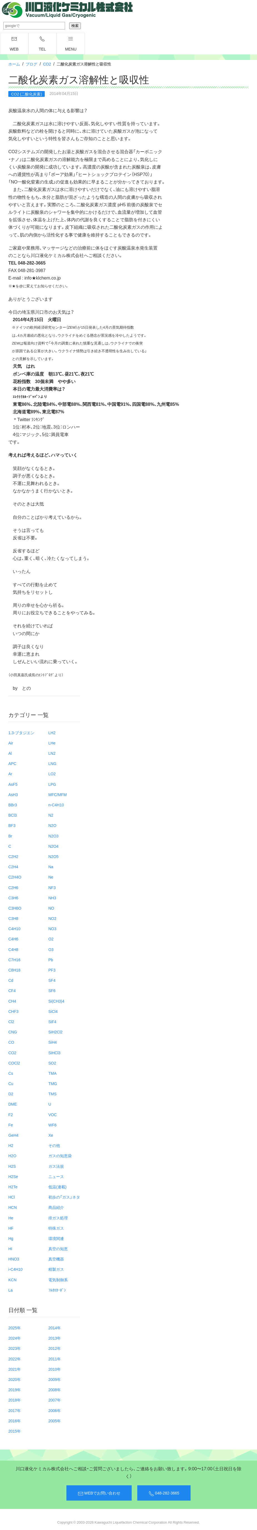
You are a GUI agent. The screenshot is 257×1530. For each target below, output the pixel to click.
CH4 (12, 1001)
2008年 (54, 1389)
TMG (52, 1083)
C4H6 (13, 939)
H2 (10, 1145)
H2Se (13, 1176)
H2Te (13, 1186)
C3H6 (13, 897)
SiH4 (52, 1042)
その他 (54, 1145)
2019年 (14, 1389)
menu (70, 44)
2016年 (14, 1420)
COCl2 (14, 1063)
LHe (52, 743)
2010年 (54, 1369)
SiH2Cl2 (55, 1032)
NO (51, 908)
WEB (14, 44)
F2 (10, 1114)
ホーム (14, 64)
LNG (52, 763)
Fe (10, 1125)
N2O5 (53, 856)
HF (11, 1228)
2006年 (54, 1410)
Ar (10, 773)
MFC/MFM (57, 794)
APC (12, 763)
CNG (12, 1032)
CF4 (12, 990)
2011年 (54, 1359)
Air (10, 743)
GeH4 (13, 1135)
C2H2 (13, 856)
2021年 (14, 1369)
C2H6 (13, 887)
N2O (52, 825)
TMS (52, 1093)
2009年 (54, 1379)
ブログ (31, 64)
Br (10, 836)
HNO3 (13, 1259)
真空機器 (56, 1259)
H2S (12, 1166)
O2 (51, 939)
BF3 (12, 825)
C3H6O (14, 908)
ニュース (56, 1176)
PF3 (52, 970)
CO (11, 1042)
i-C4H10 (15, 1269)
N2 (50, 815)
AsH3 (13, 794)
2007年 (54, 1400)
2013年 (54, 1338)
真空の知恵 (58, 1248)
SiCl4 (53, 1011)
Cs (10, 1073)
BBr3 (12, 804)
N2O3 (53, 836)
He (10, 1218)
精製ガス (56, 1269)
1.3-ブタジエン (21, 732)
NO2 (52, 918)
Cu (10, 1083)
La (10, 1290)
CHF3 (13, 1011)
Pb (50, 959)
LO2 (52, 773)
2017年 (14, 1410)
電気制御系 (58, 1279)
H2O (12, 1155)
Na (50, 866)
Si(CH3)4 (56, 1001)
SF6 (52, 990)
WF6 (52, 1125)
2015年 (14, 1431)
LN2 (52, 753)
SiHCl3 (54, 1052)
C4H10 (14, 928)
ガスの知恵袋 (60, 1155)
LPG (52, 784)
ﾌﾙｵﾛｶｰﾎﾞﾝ (57, 1290)
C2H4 (13, 866)
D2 (10, 1093)
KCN (12, 1279)
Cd (10, 980)
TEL (42, 44)
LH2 (52, 732)
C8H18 (14, 970)
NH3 (52, 897)
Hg (10, 1238)
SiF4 (52, 1021)
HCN (12, 1207)
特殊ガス (56, 1228)
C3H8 (13, 918)
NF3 (52, 887)
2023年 (14, 1348)
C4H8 (13, 949)
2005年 (54, 1420)
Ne (50, 877)
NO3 (52, 928)
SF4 (52, 980)
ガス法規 (56, 1166)
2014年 (54, 1327)
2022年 (14, 1359)
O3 (51, 949)
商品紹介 (56, 1207)
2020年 (14, 1379)
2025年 (14, 1327)
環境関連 (56, 1238)
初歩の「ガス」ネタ (64, 1197)
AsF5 (13, 784)
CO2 (47, 64)
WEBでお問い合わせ (99, 1493)
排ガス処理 (58, 1218)
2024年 (14, 1338)
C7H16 (14, 959)
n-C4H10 (56, 804)
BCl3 (12, 815)
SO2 (52, 1063)
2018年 (14, 1400)
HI (10, 1248)
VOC (52, 1114)
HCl (11, 1197)
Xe (50, 1135)
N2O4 (53, 846)
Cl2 (11, 1021)
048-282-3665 (164, 1493)
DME (12, 1104)
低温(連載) (57, 1186)
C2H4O (14, 877)
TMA (52, 1073)
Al (10, 753)
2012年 (54, 1348)
